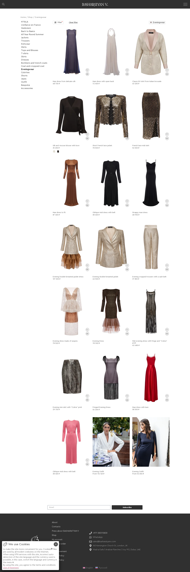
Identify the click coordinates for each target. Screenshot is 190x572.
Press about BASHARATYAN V (65, 531)
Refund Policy (58, 560)
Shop (30, 17)
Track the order (59, 544)
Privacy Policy (58, 556)
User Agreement (59, 551)
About (55, 522)
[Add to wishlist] (87, 70)
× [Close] (56, 544)
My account (57, 540)
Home (23, 17)
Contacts (56, 527)
